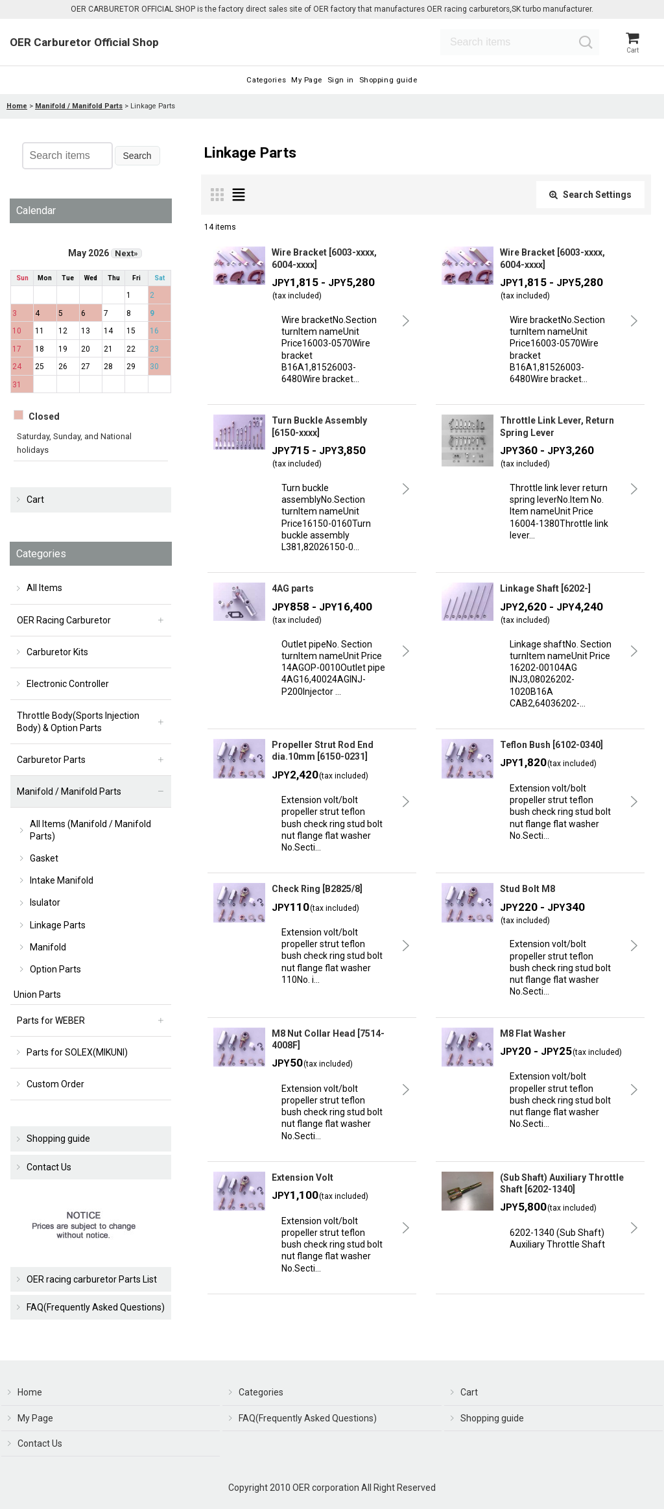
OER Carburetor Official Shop (84, 44)
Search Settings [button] (590, 205)
